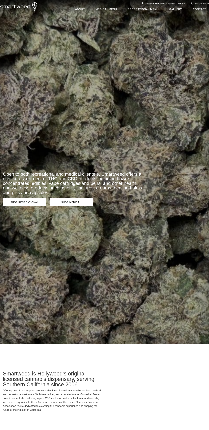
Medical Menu (106, 9)
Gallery (175, 9)
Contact (199, 9)
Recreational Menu (143, 9)
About (80, 9)
